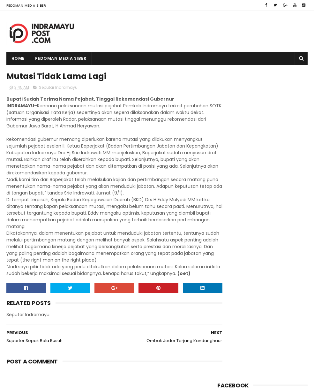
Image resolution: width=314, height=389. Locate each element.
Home (18, 58)
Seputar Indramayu (58, 88)
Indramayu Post (47, 381)
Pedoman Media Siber (26, 5)
